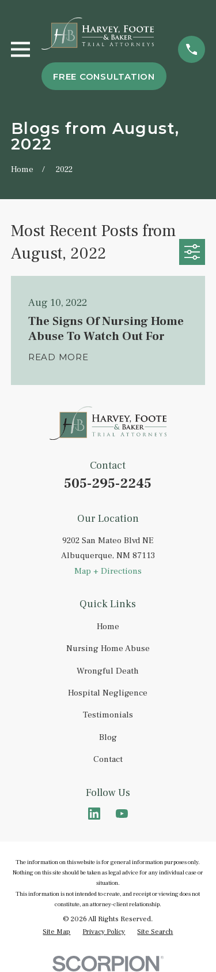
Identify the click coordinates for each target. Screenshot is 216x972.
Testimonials (108, 714)
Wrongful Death (108, 671)
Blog (108, 737)
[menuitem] (56, 932)
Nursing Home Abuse (108, 648)
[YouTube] (122, 813)
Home (108, 626)
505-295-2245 (107, 483)
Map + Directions (108, 571)
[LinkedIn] (94, 813)
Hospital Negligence (107, 692)
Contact (108, 759)
